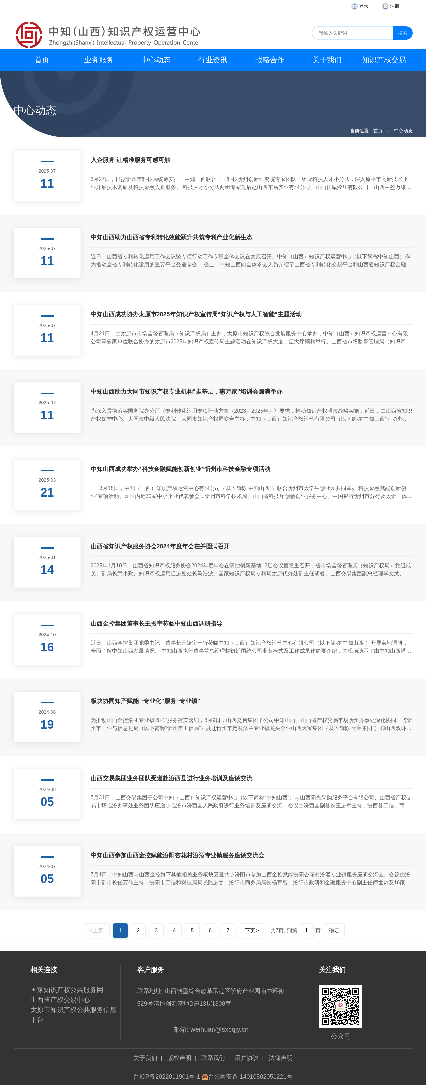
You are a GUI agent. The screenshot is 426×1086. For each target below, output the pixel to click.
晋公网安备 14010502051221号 (247, 1076)
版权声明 (179, 1058)
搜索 (402, 33)
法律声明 (281, 1058)
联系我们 (213, 1058)
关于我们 (327, 60)
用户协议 (247, 1058)
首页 (42, 60)
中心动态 (156, 60)
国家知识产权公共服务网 (66, 989)
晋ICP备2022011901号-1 (166, 1076)
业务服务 (99, 60)
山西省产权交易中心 (60, 999)
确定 (334, 930)
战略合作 (270, 60)
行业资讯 (212, 60)
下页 (252, 930)
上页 (96, 930)
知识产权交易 (384, 60)
